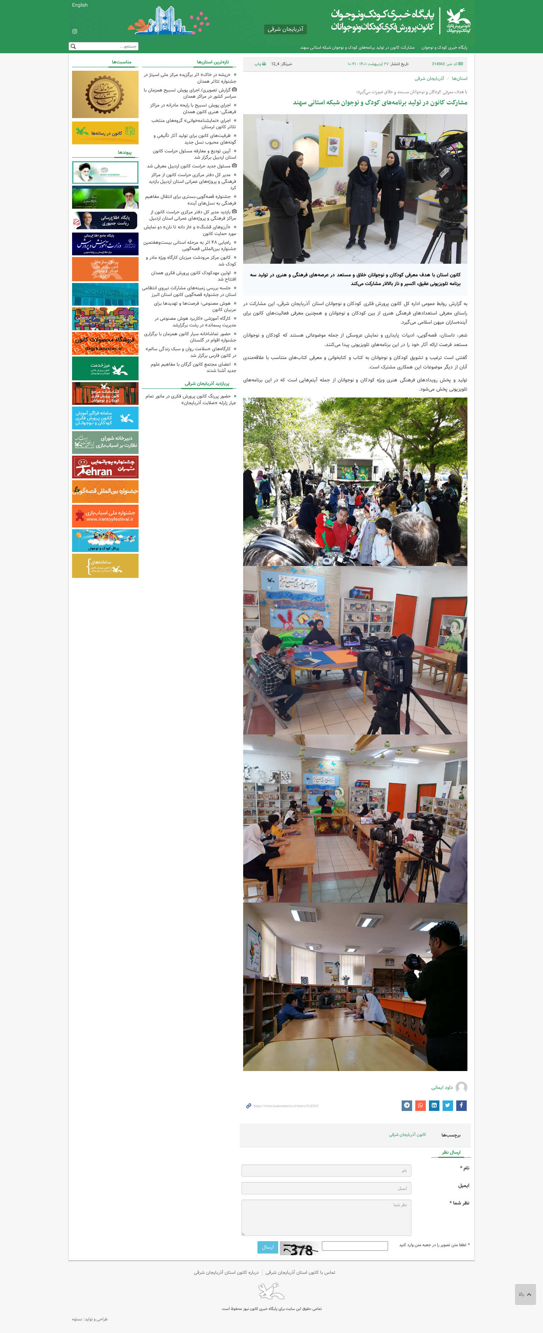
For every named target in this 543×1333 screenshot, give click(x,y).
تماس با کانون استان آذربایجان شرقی (301, 1272)
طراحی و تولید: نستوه (90, 1319)
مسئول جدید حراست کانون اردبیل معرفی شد (189, 166)
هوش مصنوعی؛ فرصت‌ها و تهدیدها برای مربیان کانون (195, 306)
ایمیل (463, 1185)
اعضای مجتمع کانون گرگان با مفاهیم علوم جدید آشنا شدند (193, 367)
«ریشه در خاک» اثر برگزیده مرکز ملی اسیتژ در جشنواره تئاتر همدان (190, 78)
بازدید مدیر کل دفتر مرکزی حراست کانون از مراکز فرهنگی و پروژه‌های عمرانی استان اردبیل (192, 215)
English (80, 5)
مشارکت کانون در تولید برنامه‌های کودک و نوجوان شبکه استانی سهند (357, 47)
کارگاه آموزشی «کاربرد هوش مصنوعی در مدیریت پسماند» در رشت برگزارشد (195, 322)
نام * (464, 1168)
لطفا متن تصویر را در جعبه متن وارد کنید (434, 1245)
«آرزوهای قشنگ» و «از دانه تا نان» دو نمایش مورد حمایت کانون (190, 230)
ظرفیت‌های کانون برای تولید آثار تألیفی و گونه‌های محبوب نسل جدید (195, 139)
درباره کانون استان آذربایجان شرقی (226, 1272)
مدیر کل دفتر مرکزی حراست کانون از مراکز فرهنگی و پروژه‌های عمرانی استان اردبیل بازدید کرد (192, 182)
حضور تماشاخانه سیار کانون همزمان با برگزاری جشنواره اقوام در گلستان (190, 337)
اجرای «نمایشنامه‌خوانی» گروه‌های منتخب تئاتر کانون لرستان (193, 124)
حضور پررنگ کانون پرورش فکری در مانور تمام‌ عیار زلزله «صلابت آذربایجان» (191, 399)
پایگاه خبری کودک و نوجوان (444, 47)
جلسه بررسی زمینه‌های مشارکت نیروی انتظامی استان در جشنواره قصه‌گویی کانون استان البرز (189, 291)
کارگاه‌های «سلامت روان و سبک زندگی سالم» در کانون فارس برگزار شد (191, 352)
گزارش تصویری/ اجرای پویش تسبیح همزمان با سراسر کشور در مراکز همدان (190, 93)
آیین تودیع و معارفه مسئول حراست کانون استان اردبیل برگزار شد (194, 154)
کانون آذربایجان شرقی (407, 1134)
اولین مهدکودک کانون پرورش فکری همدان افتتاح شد (193, 276)
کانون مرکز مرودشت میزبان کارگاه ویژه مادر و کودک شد (191, 261)
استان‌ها (459, 78)
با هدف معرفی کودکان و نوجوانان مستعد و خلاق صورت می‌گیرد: (411, 92)
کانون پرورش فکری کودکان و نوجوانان (389, 21)
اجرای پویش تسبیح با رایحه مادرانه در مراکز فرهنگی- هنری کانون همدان (193, 108)
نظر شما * (459, 1203)
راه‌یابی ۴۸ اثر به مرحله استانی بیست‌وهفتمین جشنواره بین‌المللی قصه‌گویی (189, 246)
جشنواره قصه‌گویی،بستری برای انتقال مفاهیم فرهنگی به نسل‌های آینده (190, 200)
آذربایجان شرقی (429, 78)
